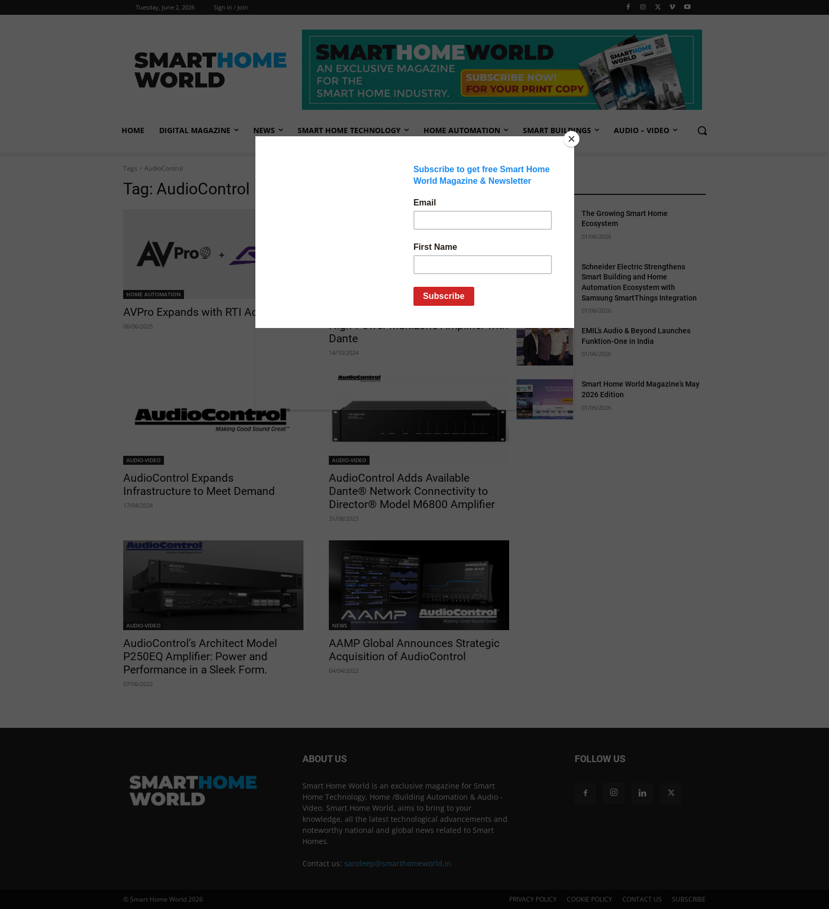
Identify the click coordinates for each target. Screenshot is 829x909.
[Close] (571, 139)
